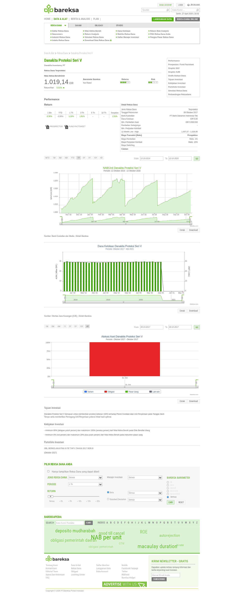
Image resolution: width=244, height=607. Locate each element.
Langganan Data (103, 568)
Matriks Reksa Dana (126, 34)
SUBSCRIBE (159, 579)
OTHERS (119, 25)
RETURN (51, 491)
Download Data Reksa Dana (97, 40)
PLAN (96, 19)
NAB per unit (106, 537)
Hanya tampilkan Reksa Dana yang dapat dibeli (75, 471)
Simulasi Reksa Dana (94, 37)
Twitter (125, 571)
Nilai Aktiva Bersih (93, 31)
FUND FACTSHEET (74, 126)
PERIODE (51, 484)
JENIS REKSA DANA (57, 477)
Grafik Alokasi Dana (177, 76)
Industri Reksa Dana (61, 37)
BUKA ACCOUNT (166, 5)
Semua (173, 497)
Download (193, 230)
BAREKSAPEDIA (53, 516)
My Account (193, 4)
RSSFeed (125, 574)
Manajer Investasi (114, 477)
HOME (47, 19)
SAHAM (78, 25)
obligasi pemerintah (101, 546)
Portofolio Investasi (176, 87)
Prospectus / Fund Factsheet (181, 64)
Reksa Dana (62, 53)
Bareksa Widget (128, 577)
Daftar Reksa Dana (60, 31)
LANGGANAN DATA (163, 19)
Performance (174, 61)
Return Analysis (92, 34)
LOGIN (180, 5)
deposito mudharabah (75, 530)
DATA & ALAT (61, 19)
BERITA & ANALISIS (80, 19)
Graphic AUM (174, 72)
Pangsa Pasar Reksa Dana (162, 37)
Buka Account (102, 571)
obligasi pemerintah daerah (73, 540)
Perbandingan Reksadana (179, 94)
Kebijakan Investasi (176, 83)
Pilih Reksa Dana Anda (160, 34)
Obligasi (74, 571)
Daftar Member (102, 565)
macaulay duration (157, 546)
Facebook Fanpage (130, 568)
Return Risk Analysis (159, 31)
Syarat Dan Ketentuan (55, 574)
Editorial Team (52, 571)
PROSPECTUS (54, 126)
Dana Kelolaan (123, 31)
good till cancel (111, 533)
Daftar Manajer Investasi (128, 37)
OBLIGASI (99, 25)
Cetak (182, 230)
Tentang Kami (52, 565)
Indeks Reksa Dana (60, 40)
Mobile (125, 565)
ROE (144, 532)
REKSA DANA (56, 25)
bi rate (180, 545)
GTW (121, 543)
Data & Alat (49, 53)
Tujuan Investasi (175, 79)
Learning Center (78, 574)
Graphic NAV (174, 68)
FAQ (47, 577)
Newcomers (57, 34)
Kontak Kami (51, 568)
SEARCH (50, 522)
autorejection (169, 535)
